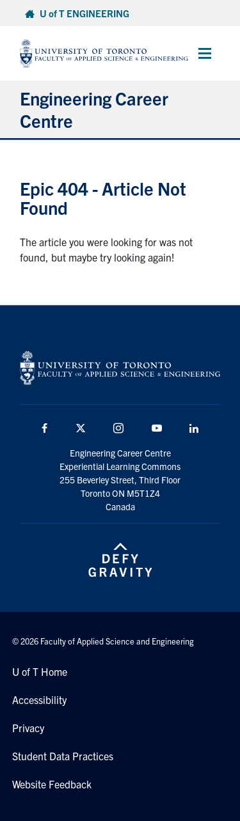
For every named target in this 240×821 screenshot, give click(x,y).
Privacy (28, 727)
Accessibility (39, 699)
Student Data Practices (62, 755)
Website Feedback (52, 784)
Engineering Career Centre (94, 109)
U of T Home (39, 671)
